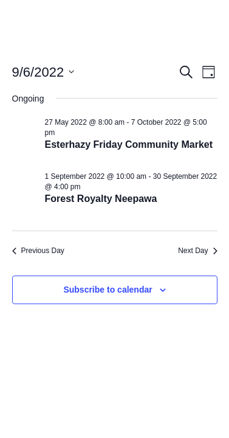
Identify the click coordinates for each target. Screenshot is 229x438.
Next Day (197, 250)
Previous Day (38, 250)
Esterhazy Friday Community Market (129, 144)
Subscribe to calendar (107, 289)
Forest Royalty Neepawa (101, 198)
